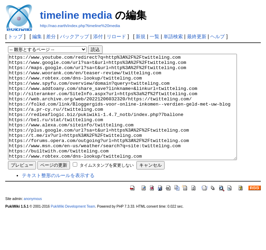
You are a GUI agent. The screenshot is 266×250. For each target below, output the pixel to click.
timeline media (76, 15)
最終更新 (196, 36)
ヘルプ (217, 36)
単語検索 (173, 36)
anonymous (33, 220)
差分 (51, 36)
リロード (116, 36)
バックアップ (74, 36)
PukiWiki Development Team (73, 227)
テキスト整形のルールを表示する (58, 196)
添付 (98, 36)
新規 (140, 36)
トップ (15, 36)
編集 (37, 36)
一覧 (154, 36)
